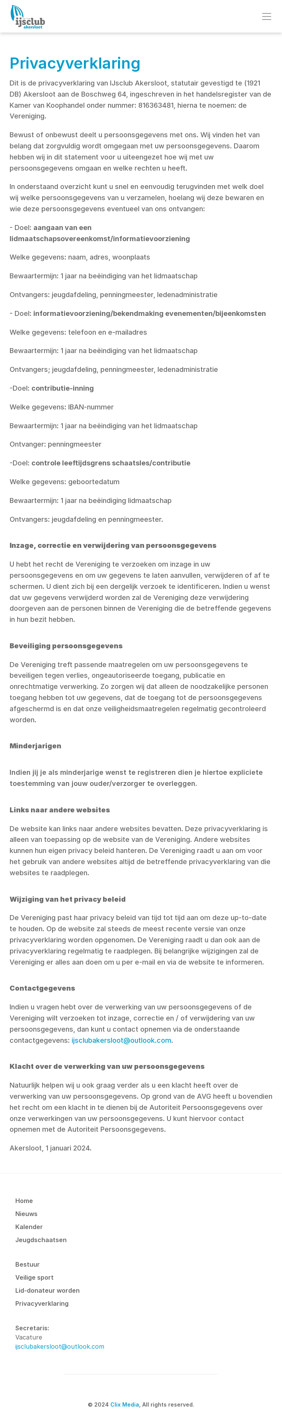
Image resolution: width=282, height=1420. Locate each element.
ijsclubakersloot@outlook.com (121, 1040)
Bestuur (27, 1264)
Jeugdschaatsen (41, 1240)
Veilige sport (34, 1277)
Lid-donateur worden (47, 1290)
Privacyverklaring (42, 1303)
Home (24, 1201)
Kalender (29, 1227)
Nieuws (26, 1214)
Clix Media (124, 1404)
